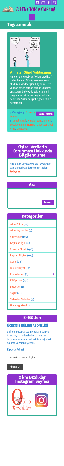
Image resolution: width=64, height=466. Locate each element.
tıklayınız (15, 171)
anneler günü (35, 120)
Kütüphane (16, 280)
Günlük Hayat (17, 267)
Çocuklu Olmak (18, 249)
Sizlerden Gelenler (20, 299)
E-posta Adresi (15, 349)
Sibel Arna (22, 128)
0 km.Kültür (16, 224)
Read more (45, 113)
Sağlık (13, 292)
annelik (47, 120)
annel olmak (19, 120)
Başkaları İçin (17, 242)
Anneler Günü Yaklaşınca (30, 72)
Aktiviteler (16, 236)
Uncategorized (18, 305)
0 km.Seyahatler (19, 230)
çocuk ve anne (18, 124)
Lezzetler (15, 286)
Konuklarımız (17, 274)
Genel (13, 261)
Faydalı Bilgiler (18, 255)
